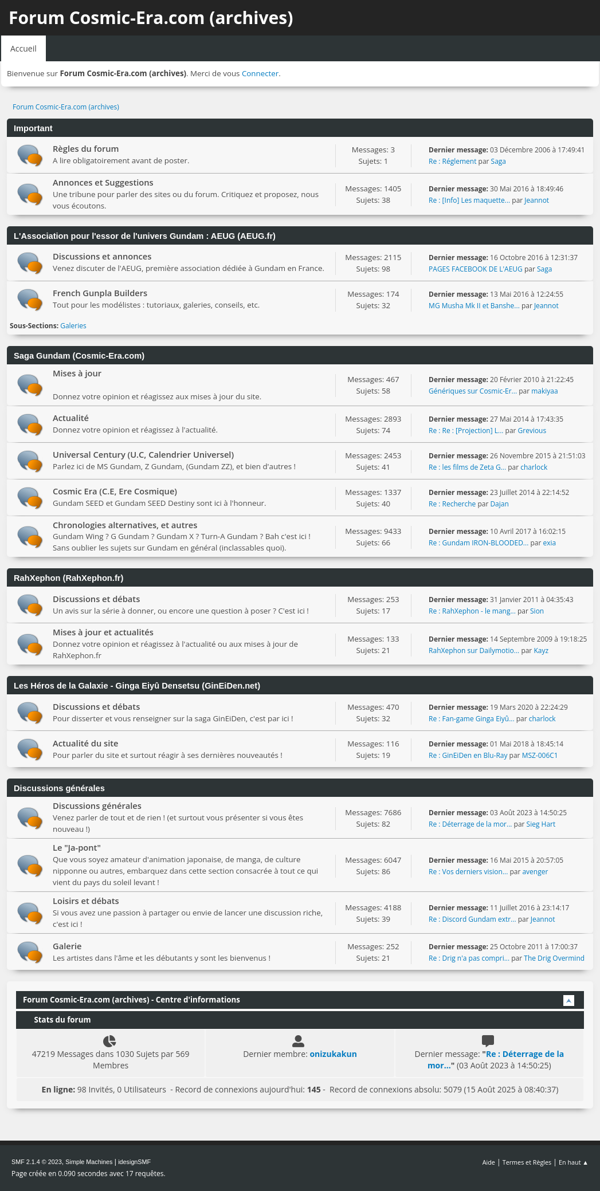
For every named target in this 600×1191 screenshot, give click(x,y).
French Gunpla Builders (100, 292)
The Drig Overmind (554, 958)
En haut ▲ (574, 1162)
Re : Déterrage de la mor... (470, 824)
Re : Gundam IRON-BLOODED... (478, 543)
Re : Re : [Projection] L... (466, 430)
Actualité (71, 417)
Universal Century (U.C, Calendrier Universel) (143, 454)
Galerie (67, 946)
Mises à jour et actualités (103, 632)
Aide (489, 1162)
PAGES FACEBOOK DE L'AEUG (476, 269)
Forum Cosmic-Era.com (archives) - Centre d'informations (131, 1000)
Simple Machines (88, 1161)
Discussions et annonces (102, 256)
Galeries (73, 326)
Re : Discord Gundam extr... (472, 919)
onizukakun (332, 1053)
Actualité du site (86, 743)
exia (549, 543)
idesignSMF (134, 1161)
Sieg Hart (541, 824)
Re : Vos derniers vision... (468, 871)
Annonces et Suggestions (103, 182)
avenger (535, 871)
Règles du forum (86, 148)
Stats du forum (57, 1020)
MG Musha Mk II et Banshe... (474, 305)
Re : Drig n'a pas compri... (469, 958)
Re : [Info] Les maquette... (469, 200)
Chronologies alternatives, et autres (125, 524)
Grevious (532, 430)
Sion (537, 611)
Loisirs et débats (86, 900)
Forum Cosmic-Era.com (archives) (151, 17)
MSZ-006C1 (540, 755)
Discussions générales (97, 805)
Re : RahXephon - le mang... (472, 611)
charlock (533, 467)
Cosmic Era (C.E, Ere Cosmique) (115, 491)
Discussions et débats (96, 598)
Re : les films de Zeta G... (467, 467)
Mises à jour (77, 373)
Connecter (260, 73)
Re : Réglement (452, 161)
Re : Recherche (452, 504)
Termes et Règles (527, 1162)
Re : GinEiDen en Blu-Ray (468, 755)
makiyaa (544, 391)
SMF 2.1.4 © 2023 (36, 1161)
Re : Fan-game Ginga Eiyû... (472, 719)
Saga (498, 161)
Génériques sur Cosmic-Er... (473, 391)
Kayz (541, 650)
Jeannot (536, 200)
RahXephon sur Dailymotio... (474, 650)
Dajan (499, 504)
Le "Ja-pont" (77, 847)
